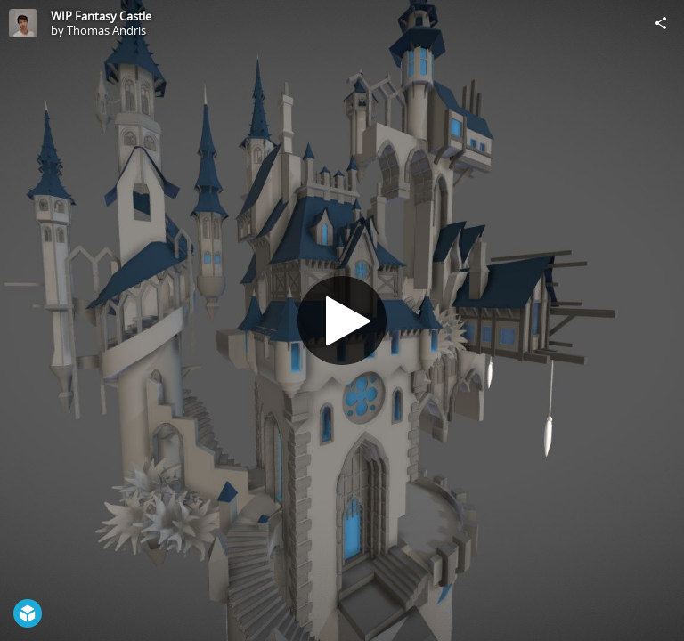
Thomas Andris (106, 30)
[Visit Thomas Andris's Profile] (23, 23)
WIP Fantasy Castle (101, 16)
